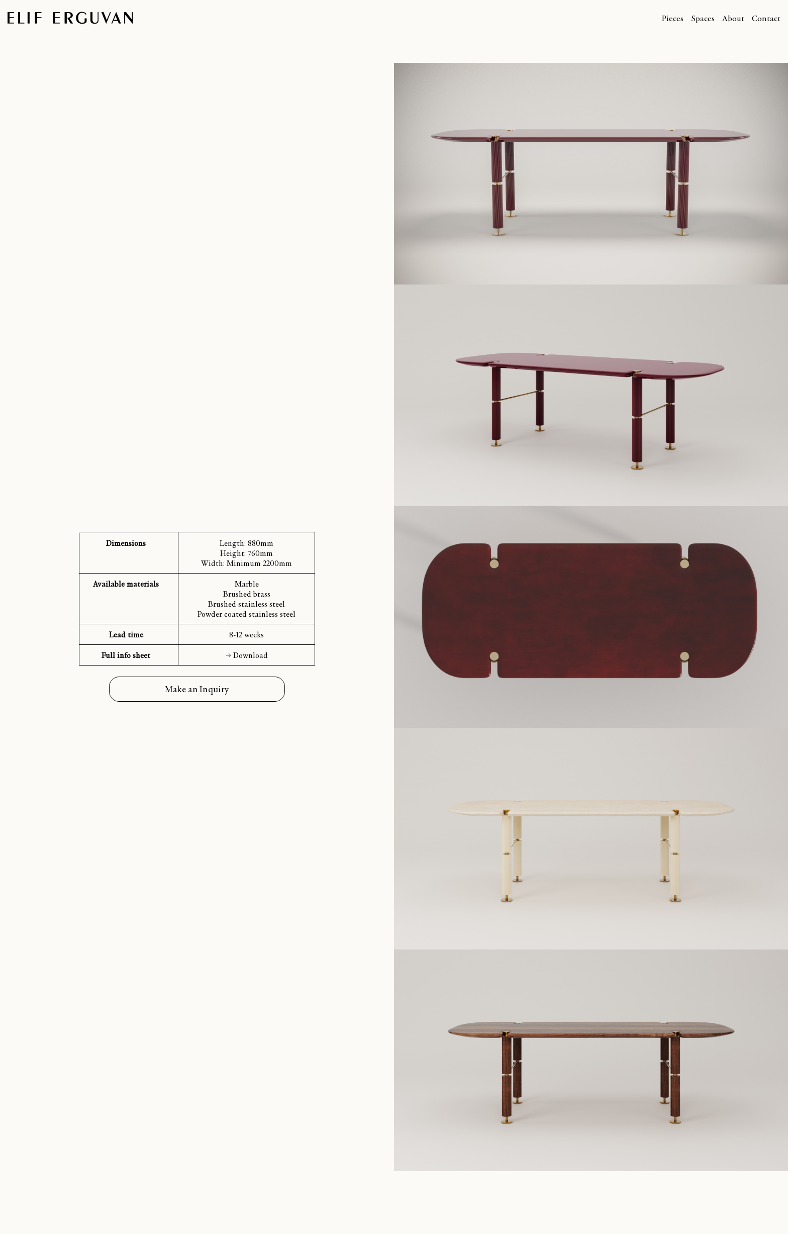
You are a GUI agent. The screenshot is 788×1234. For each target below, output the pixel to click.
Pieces (672, 18)
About (733, 18)
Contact (766, 18)
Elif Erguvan (70, 18)
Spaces (703, 18)
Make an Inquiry (197, 689)
